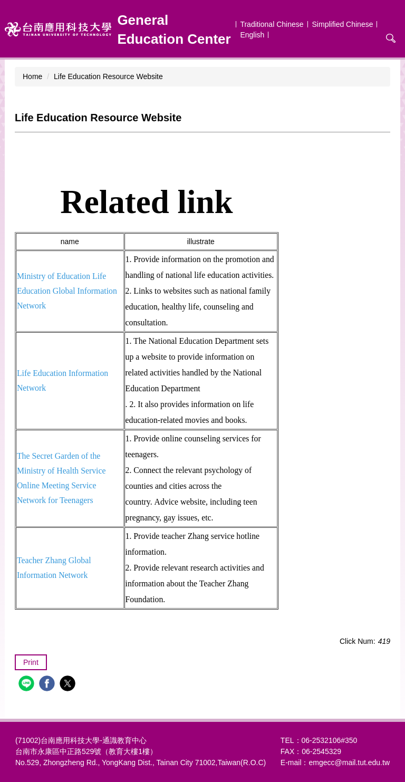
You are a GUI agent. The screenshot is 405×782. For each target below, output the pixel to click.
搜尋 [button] (390, 38)
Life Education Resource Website (108, 76)
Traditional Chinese (271, 24)
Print (30, 662)
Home (32, 76)
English (252, 35)
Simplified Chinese (342, 24)
